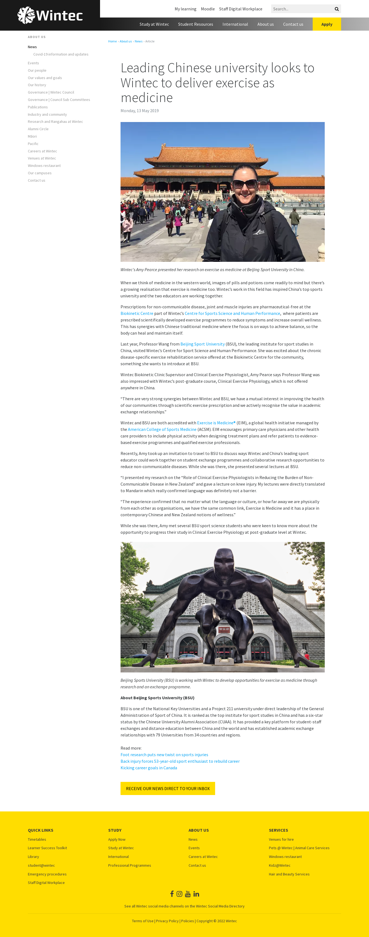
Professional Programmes (129, 865)
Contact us (293, 24)
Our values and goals (45, 78)
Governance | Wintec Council (51, 92)
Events (33, 63)
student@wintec (41, 865)
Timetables (37, 839)
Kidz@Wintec (280, 865)
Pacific (33, 143)
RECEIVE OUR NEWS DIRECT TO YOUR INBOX (168, 788)
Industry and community (47, 114)
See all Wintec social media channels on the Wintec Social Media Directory (184, 906)
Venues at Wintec (42, 158)
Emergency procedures (47, 874)
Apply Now (116, 839)
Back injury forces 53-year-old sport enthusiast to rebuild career (180, 761)
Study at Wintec (154, 24)
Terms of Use (143, 920)
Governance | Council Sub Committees (59, 99)
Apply (326, 24)
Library (33, 856)
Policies (187, 920)
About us (265, 24)
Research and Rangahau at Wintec (55, 121)
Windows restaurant (44, 165)
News (32, 47)
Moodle (208, 8)
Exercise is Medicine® (216, 422)
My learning (186, 8)
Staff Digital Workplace (240, 8)
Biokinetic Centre (137, 313)
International (235, 24)
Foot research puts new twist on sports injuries (164, 754)
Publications (38, 107)
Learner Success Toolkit (47, 848)
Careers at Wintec (42, 151)
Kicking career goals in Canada (149, 767)
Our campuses (40, 173)
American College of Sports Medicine (162, 429)
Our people (37, 70)
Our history (37, 85)
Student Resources (195, 24)
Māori (32, 136)
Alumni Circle (38, 129)
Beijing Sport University (202, 344)
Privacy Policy (167, 920)
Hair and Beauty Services (289, 874)
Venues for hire (281, 839)
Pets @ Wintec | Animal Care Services (299, 848)
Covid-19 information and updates (61, 54)
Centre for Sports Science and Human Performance (232, 313)
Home (112, 41)
